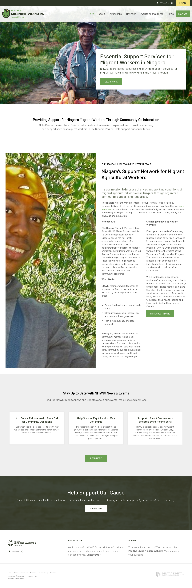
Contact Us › (93, 554)
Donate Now (96, 508)
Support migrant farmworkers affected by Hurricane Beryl (155, 420)
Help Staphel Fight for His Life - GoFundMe (96, 420)
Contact (183, 14)
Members (131, 14)
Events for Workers (151, 14)
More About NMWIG (160, 313)
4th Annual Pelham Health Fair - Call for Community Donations (37, 420)
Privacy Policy (43, 573)
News (171, 14)
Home (91, 14)
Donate (182, 3)
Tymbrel (21, 578)
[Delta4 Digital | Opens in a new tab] (170, 574)
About (102, 14)
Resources (116, 14)
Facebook (164, 3)
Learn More (111, 81)
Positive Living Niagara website (145, 550)
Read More (96, 458)
